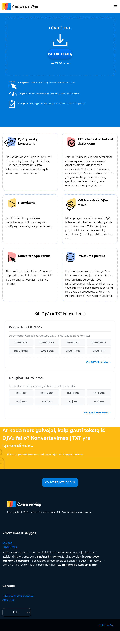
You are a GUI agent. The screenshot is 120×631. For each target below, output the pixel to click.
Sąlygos (7, 542)
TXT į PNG (73, 401)
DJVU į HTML (73, 351)
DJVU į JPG (73, 342)
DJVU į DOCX (47, 342)
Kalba (16, 612)
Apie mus (8, 599)
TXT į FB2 (99, 401)
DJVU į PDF (21, 342)
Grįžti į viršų (105, 625)
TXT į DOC (99, 393)
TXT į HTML (73, 393)
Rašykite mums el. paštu (18, 595)
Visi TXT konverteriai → (97, 412)
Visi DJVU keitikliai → (98, 362)
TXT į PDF (21, 393)
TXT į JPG (47, 401)
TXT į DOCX (47, 393)
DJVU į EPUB (99, 342)
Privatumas (9, 547)
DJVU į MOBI (21, 351)
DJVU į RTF (99, 351)
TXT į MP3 (21, 401)
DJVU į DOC (47, 351)
